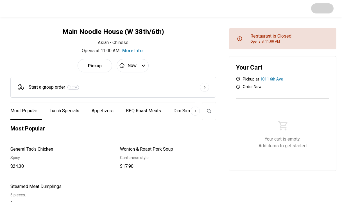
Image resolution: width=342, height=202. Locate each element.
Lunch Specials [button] (64, 110)
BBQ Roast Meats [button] (143, 110)
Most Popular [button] (23, 110)
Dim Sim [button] (181, 110)
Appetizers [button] (103, 110)
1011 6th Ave (271, 79)
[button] (58, 157)
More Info (132, 50)
